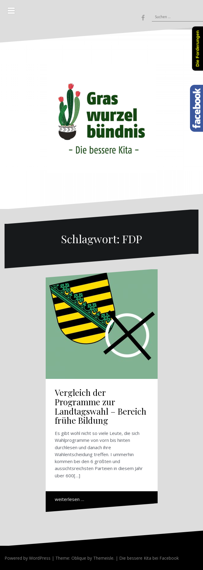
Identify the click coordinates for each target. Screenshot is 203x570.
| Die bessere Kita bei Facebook (146, 558)
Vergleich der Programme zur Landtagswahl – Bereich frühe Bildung (100, 406)
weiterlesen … (69, 499)
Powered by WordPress (28, 558)
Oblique (78, 558)
